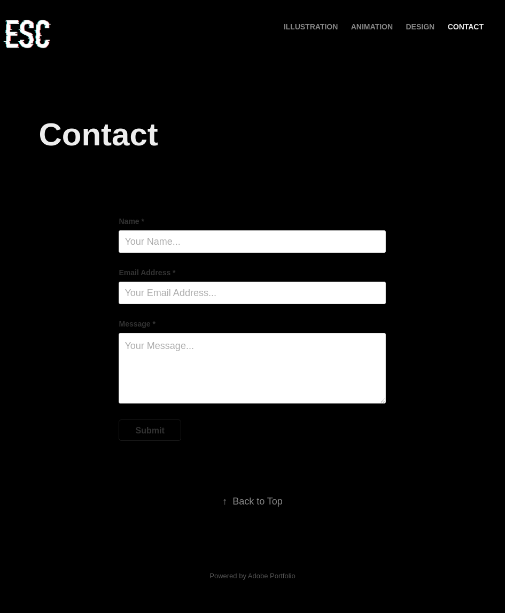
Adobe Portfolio (272, 576)
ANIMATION (372, 26)
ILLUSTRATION (311, 26)
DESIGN (420, 26)
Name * (131, 221)
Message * (137, 324)
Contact (466, 26)
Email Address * (147, 272)
